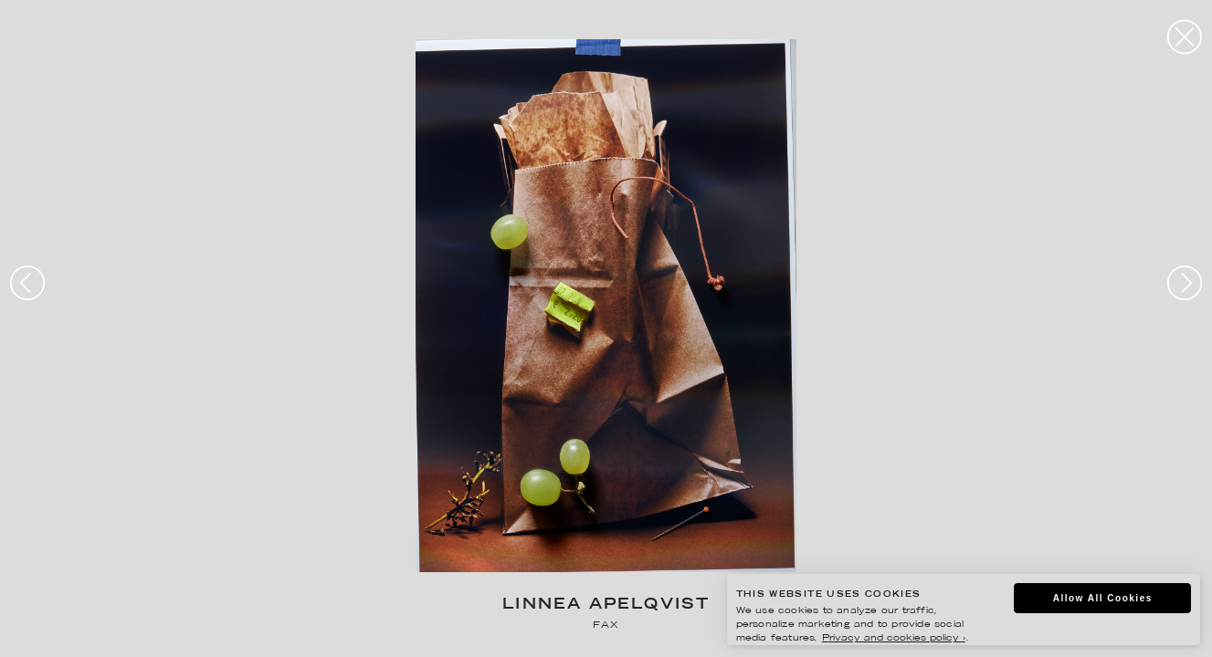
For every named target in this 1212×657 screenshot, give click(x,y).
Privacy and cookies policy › (893, 638)
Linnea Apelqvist (606, 605)
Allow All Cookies (1103, 598)
